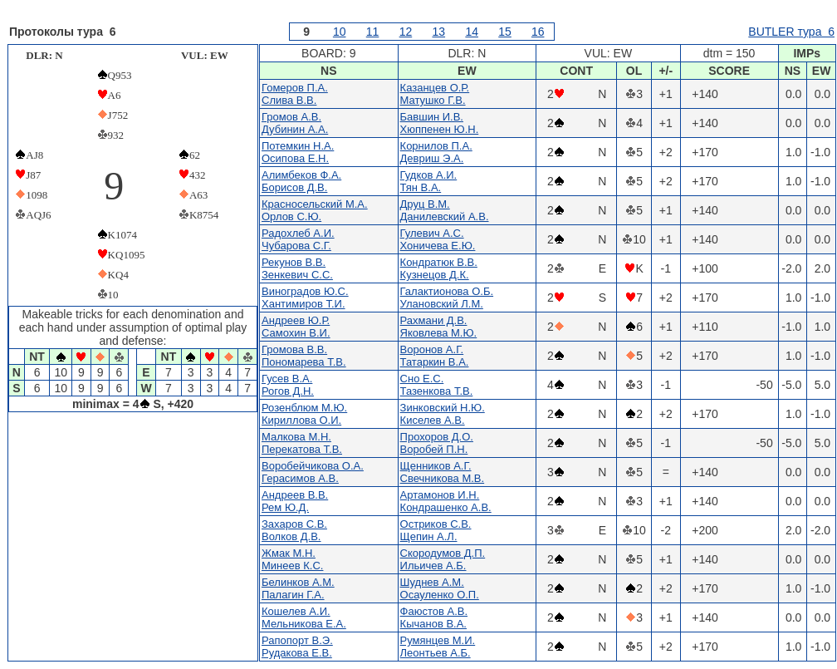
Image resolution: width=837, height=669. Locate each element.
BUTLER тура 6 (791, 31)
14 (471, 31)
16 (538, 31)
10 (339, 31)
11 (372, 31)
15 (505, 31)
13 (439, 31)
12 (406, 31)
